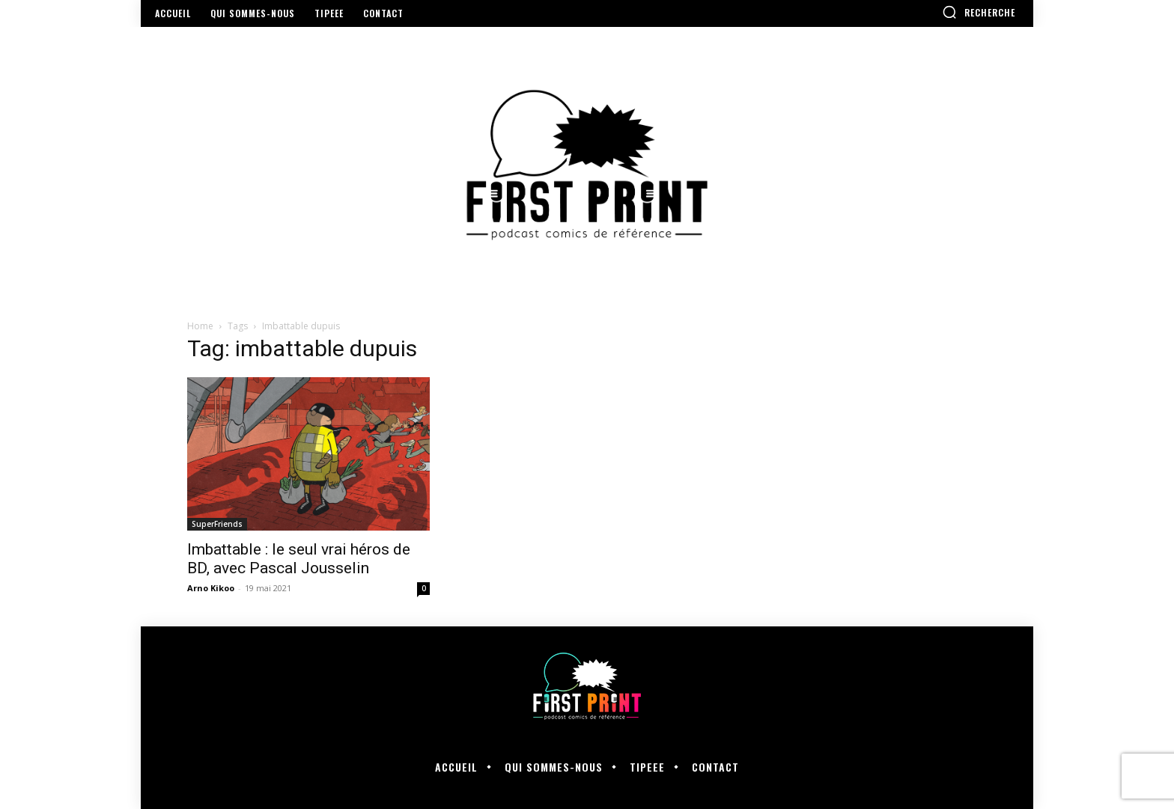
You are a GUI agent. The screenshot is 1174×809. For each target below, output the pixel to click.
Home (200, 326)
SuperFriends (217, 524)
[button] (978, 11)
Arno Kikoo (210, 587)
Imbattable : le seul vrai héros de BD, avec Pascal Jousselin (298, 558)
